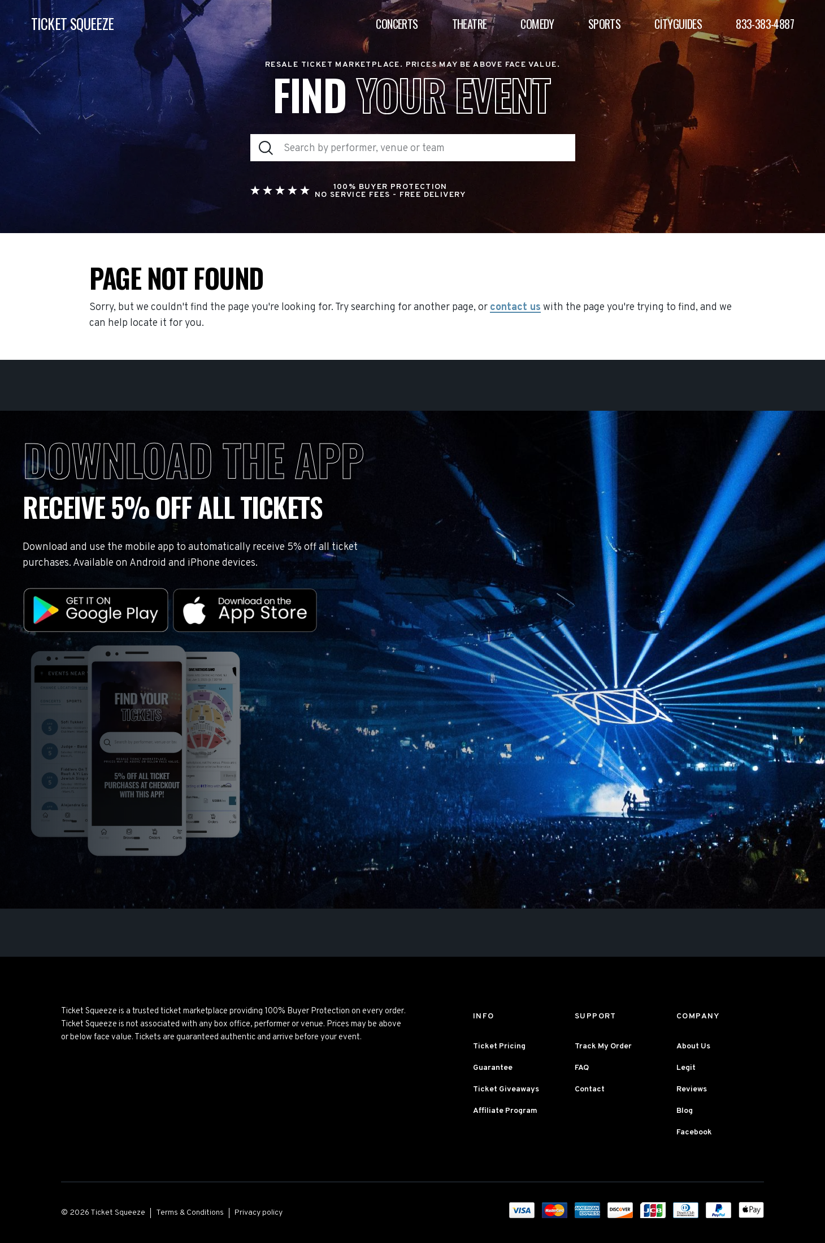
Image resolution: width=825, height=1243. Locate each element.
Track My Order (603, 1046)
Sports (604, 23)
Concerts (397, 23)
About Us (693, 1046)
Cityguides (678, 23)
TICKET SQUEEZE (72, 24)
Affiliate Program (505, 1111)
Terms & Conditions (190, 1213)
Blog (684, 1111)
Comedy (537, 23)
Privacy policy (259, 1213)
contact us (515, 308)
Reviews (691, 1089)
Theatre (469, 23)
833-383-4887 (765, 23)
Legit (686, 1068)
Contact (590, 1089)
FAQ (582, 1068)
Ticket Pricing (499, 1046)
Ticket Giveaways (506, 1089)
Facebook (694, 1132)
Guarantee (493, 1068)
